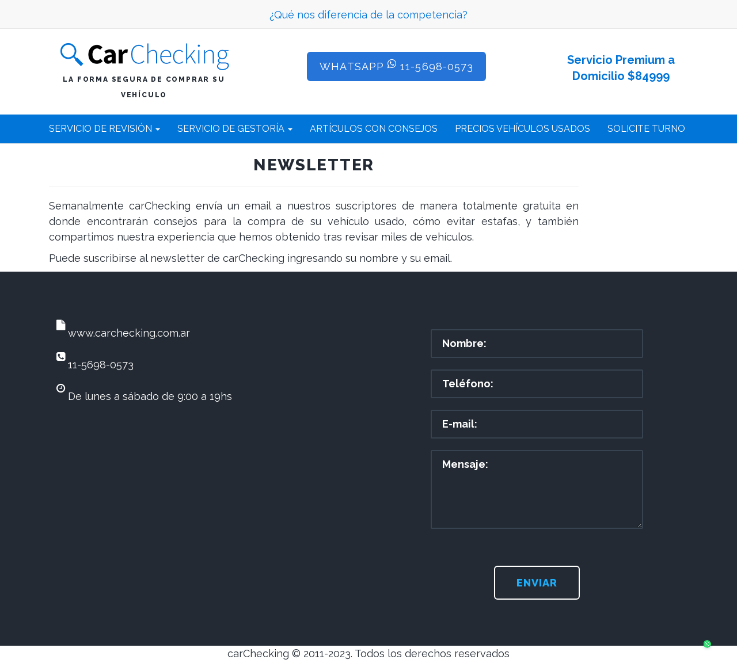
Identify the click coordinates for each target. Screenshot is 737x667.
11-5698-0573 (101, 365)
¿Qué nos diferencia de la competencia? (368, 14)
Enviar (536, 583)
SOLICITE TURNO (646, 128)
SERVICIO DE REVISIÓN (104, 128)
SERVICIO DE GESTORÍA (234, 128)
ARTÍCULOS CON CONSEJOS (374, 128)
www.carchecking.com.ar (129, 333)
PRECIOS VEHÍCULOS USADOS (522, 128)
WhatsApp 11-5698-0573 (396, 66)
